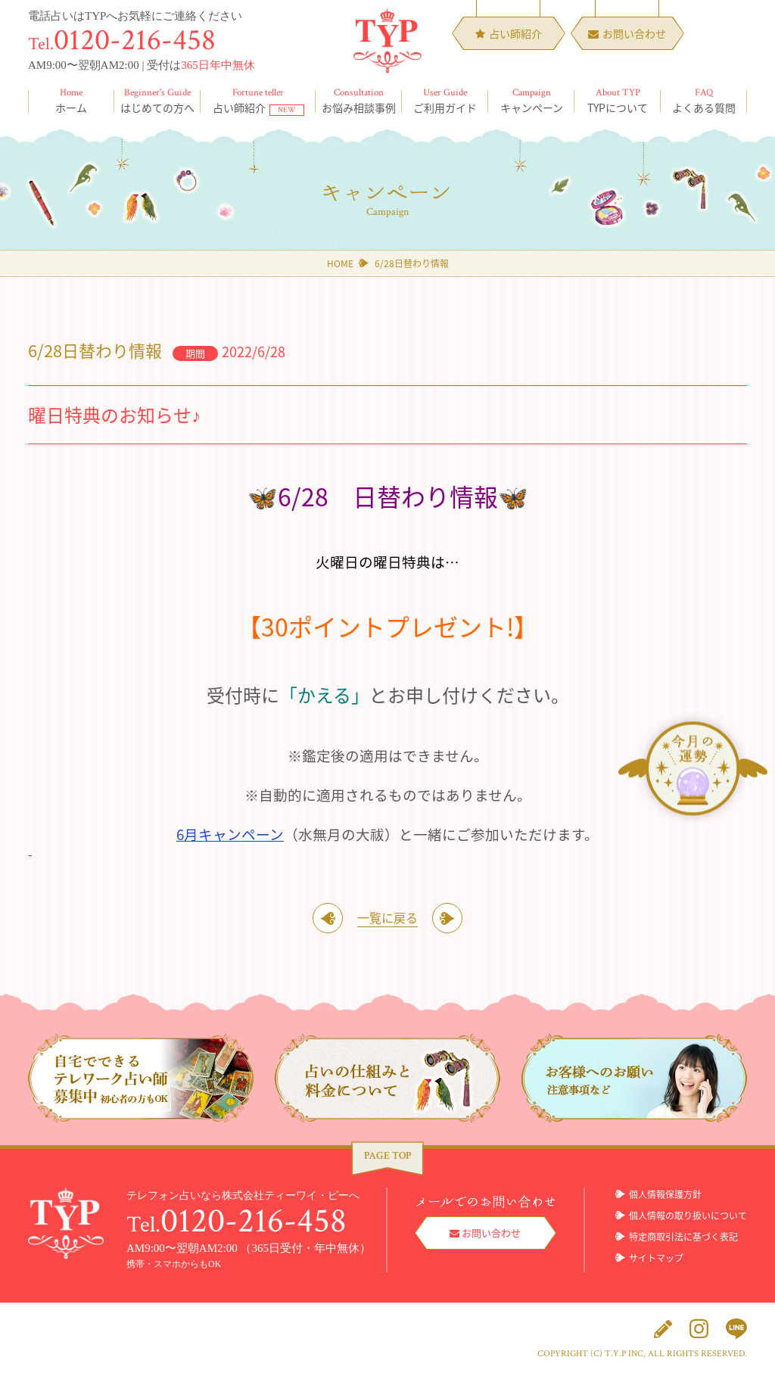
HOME (340, 263)
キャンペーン (531, 101)
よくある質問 (704, 101)
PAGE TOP (387, 1156)
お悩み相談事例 (359, 101)
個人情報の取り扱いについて (688, 1215)
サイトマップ (656, 1258)
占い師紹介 (258, 101)
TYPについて (617, 101)
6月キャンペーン (230, 834)
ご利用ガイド (445, 101)
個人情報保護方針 (665, 1194)
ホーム (71, 101)
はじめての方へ (157, 101)
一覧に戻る (387, 917)
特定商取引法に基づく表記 (683, 1237)
